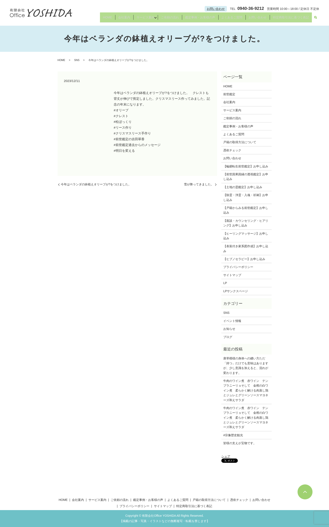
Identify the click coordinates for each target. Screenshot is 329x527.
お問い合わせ (216, 8)
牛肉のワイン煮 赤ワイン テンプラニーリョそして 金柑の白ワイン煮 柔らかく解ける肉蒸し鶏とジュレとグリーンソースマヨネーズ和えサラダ (245, 390)
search (315, 19)
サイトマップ (232, 275)
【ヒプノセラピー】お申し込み (244, 259)
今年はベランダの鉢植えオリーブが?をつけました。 (96, 184)
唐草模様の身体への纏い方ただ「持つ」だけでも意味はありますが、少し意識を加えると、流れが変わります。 (245, 365)
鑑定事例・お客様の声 (197, 19)
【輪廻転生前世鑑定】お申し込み (245, 166)
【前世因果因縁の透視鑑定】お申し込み (245, 177)
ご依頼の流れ (166, 19)
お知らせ (229, 328)
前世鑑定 (229, 94)
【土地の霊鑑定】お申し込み (242, 187)
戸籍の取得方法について (239, 142)
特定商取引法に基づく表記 (290, 19)
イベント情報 (232, 321)
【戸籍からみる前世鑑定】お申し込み (245, 210)
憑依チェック (232, 150)
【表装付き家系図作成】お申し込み (245, 248)
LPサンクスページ (235, 291)
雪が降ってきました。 (199, 184)
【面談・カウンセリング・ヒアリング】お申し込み (245, 223)
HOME (99, 19)
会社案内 (118, 19)
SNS (77, 60)
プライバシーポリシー (238, 267)
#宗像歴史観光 (233, 435)
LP (225, 283)
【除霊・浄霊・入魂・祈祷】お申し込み (245, 197)
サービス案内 (140, 19)
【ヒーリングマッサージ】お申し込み (245, 236)
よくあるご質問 (229, 19)
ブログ (227, 337)
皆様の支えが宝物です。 (239, 443)
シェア (225, 456)
